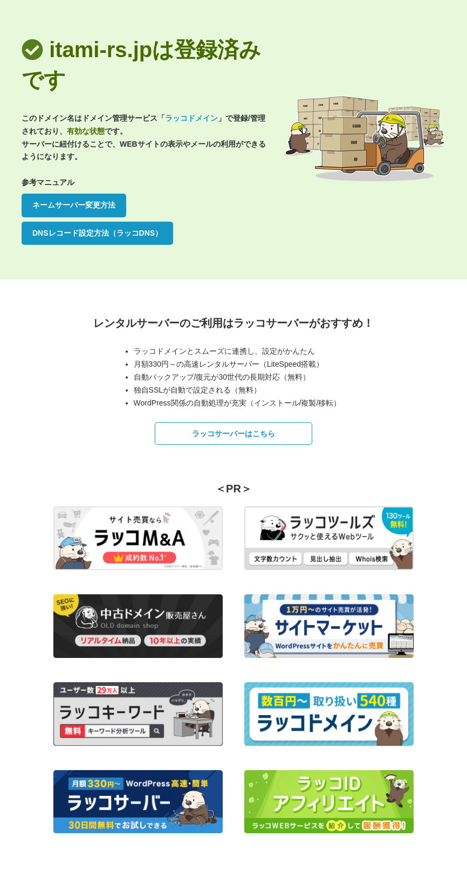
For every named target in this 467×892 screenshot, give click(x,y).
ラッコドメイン (191, 118)
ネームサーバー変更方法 (73, 205)
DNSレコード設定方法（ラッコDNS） (97, 233)
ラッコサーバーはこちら (233, 433)
